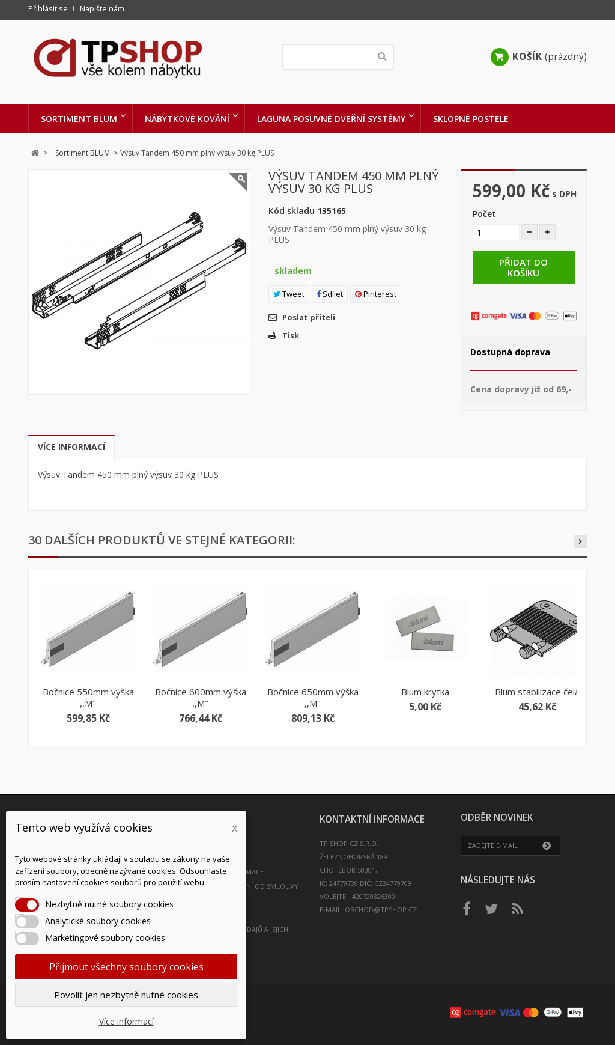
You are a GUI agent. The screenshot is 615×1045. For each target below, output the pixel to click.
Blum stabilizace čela (537, 692)
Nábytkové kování (187, 118)
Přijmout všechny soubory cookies (126, 966)
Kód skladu (291, 210)
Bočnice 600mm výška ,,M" (200, 697)
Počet (484, 213)
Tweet (288, 293)
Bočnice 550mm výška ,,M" (88, 697)
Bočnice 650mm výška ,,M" (313, 697)
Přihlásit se (48, 9)
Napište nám (102, 9)
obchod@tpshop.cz (381, 909)
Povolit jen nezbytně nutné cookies (126, 995)
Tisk (290, 335)
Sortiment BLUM (79, 118)
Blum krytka (425, 692)
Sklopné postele (471, 118)
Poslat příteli (308, 317)
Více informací (71, 446)
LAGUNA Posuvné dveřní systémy (331, 118)
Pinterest (375, 293)
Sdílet (330, 293)
